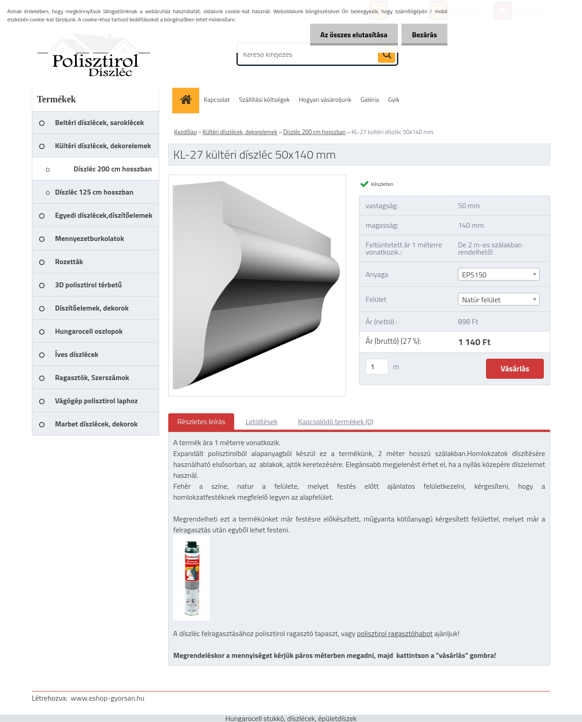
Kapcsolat (217, 99)
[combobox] (498, 274)
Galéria (370, 99)
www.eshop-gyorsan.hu (108, 697)
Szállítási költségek (264, 99)
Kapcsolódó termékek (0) (335, 421)
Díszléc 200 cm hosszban (314, 131)
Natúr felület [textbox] (481, 299)
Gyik (394, 99)
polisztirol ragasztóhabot (395, 633)
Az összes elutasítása (351, 34)
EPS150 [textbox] (474, 274)
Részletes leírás (201, 421)
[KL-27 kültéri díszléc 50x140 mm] (257, 178)
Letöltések (261, 421)
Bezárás (423, 34)
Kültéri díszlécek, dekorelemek (240, 131)
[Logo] (94, 54)
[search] (386, 54)
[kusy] (377, 367)
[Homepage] (188, 99)
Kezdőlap (185, 131)
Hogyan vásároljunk (325, 99)
